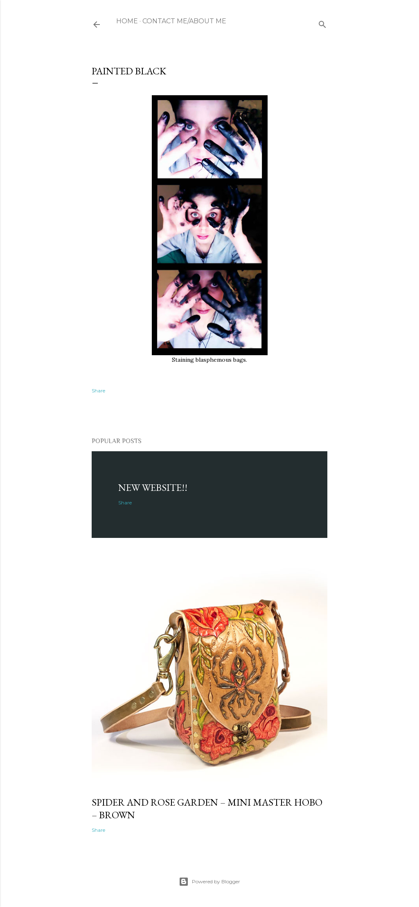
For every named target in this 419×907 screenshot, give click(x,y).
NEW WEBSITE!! (152, 487)
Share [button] (98, 390)
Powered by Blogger (209, 882)
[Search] (322, 23)
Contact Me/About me (184, 21)
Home (127, 21)
